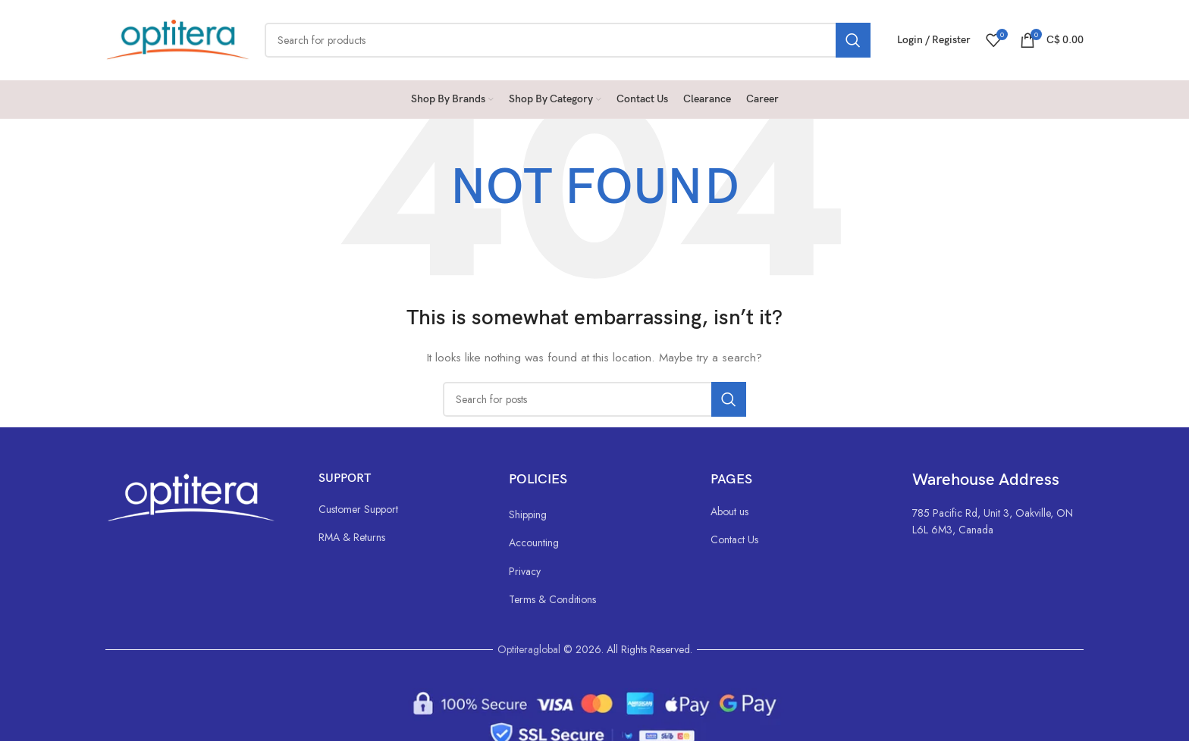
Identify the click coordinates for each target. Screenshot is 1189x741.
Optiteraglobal (528, 649)
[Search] (568, 40)
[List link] (398, 509)
